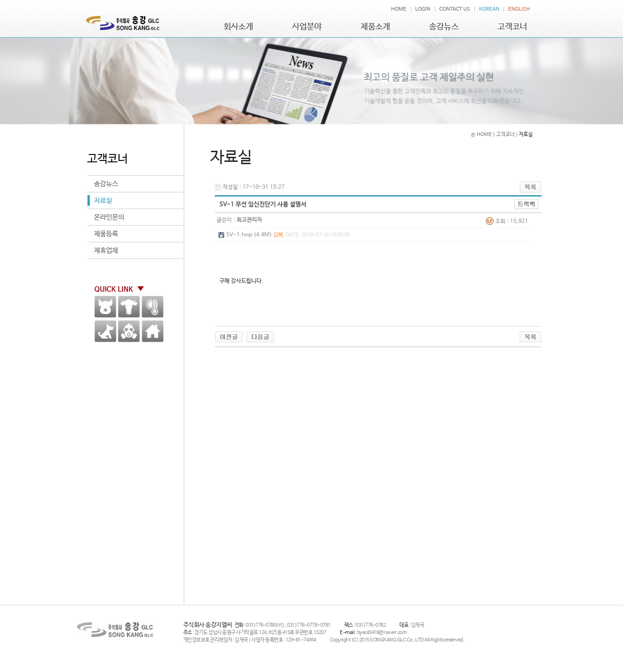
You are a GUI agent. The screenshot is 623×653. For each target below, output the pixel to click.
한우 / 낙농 (129, 307)
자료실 (103, 200)
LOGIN (422, 9)
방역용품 (129, 331)
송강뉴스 (444, 26)
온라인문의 (109, 217)
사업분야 (307, 26)
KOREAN (489, 9)
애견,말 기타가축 (105, 331)
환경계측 (152, 307)
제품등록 (106, 234)
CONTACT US (454, 9)
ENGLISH (519, 9)
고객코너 (512, 26)
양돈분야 (105, 307)
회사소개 (238, 26)
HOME (398, 9)
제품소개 (375, 26)
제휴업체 (106, 250)
